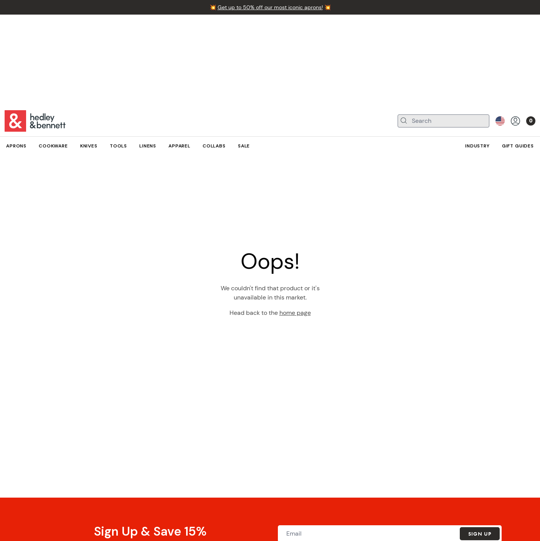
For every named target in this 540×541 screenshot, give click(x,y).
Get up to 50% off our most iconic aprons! (270, 7)
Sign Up (479, 533)
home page (295, 313)
